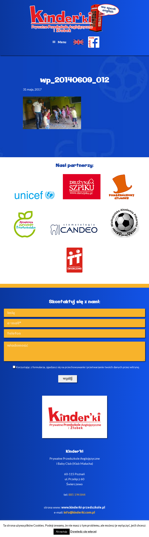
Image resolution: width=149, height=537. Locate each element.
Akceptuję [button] (61, 531)
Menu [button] (62, 42)
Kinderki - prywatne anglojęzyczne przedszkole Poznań (74, 18)
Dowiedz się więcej (83, 531)
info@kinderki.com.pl (79, 512)
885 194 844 (76, 494)
